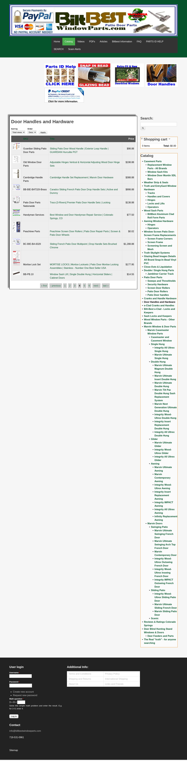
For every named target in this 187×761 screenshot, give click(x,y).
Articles (103, 41)
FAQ (139, 41)
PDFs (92, 41)
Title (52, 139)
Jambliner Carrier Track (161, 274)
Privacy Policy (112, 674)
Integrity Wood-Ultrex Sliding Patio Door (165, 597)
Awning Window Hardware (158, 221)
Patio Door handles (158, 295)
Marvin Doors (155, 523)
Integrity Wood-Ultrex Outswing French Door (164, 562)
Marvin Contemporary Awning (162, 478)
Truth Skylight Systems (157, 253)
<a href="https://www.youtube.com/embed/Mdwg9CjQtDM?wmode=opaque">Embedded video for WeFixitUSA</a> (26, 75)
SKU (25, 139)
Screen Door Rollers (159, 288)
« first (44, 285)
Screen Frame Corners (160, 238)
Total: (166, 146)
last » (106, 285)
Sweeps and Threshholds (162, 281)
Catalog (69, 41)
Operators (153, 207)
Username (14, 672)
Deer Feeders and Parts (161, 636)
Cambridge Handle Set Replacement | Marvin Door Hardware (81, 177)
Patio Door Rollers (158, 291)
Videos (81, 41)
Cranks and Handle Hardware (160, 298)
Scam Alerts (74, 49)
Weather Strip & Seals (156, 182)
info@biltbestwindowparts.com (25, 731)
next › (96, 285)
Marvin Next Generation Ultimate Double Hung (166, 407)
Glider (154, 439)
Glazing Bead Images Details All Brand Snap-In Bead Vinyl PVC (160, 260)
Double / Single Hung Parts (159, 270)
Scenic (155, 618)
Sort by (14, 129)
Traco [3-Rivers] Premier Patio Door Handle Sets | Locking (80, 202)
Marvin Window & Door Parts (160, 326)
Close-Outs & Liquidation (158, 267)
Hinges (151, 200)
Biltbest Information (122, 41)
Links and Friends (114, 684)
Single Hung (158, 344)
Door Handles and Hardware (159, 302)
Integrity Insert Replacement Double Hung (163, 425)
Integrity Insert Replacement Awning (163, 495)
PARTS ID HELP (154, 41)
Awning (155, 463)
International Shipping (116, 679)
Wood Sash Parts (153, 210)
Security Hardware (158, 284)
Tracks (151, 193)
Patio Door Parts (153, 277)
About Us (73, 684)
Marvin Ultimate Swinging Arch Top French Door (165, 544)
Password (14, 682)
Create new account (23, 692)
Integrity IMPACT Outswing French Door (164, 583)
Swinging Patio (159, 527)
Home (57, 41)
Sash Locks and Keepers (158, 316)
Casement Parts (153, 161)
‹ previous (56, 285)
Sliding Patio (158, 590)
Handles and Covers (159, 196)
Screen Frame (155, 242)
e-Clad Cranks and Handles (159, 305)
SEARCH (59, 49)
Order (30, 129)
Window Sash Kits (158, 172)
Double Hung (158, 362)
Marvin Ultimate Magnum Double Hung (164, 369)
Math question (16, 699)
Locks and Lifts (156, 203)
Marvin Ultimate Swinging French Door (164, 534)
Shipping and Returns (80, 679)
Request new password (25, 695)
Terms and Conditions (80, 674)
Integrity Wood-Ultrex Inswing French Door (163, 572)
